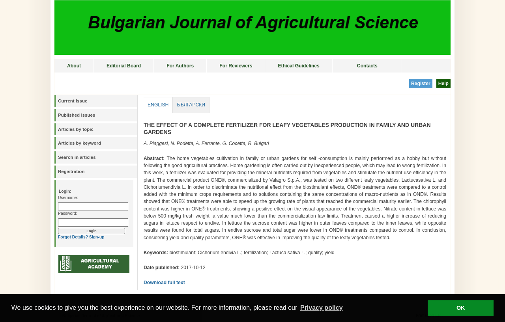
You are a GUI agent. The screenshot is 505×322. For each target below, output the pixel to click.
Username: (68, 197)
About (74, 66)
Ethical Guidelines (298, 66)
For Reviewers (235, 66)
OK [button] (460, 308)
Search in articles (77, 157)
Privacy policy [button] (321, 307)
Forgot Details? (73, 237)
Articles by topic (76, 129)
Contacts (367, 66)
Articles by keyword (79, 143)
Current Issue (72, 101)
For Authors (180, 66)
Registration (71, 171)
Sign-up (97, 237)
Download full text (164, 282)
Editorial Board (124, 66)
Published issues (76, 115)
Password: (67, 213)
